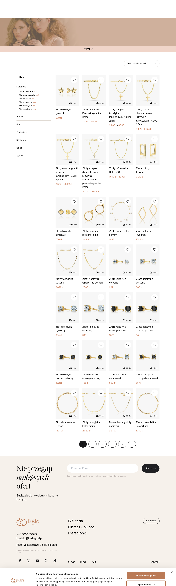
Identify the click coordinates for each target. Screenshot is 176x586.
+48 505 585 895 (26, 534)
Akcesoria (91, 12)
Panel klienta (159, 12)
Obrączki (40, 12)
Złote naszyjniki (27, 106)
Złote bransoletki (28, 92)
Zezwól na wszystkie (146, 560)
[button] (74, 80)
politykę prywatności (118, 476)
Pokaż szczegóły (44, 577)
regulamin (105, 476)
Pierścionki (57, 12)
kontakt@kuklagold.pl (29, 538)
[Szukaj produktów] (132, 11)
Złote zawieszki (27, 109)
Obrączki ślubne (81, 527)
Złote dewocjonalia (29, 95)
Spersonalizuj (146, 570)
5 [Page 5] (122, 444)
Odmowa (146, 578)
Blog (109, 2)
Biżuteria (74, 12)
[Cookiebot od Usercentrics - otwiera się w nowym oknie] (18, 581)
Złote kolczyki (27, 99)
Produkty (88, 37)
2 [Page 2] (92, 444)
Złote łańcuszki (27, 102)
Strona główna (73, 37)
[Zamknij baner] (172, 558)
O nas (101, 2)
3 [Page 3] (102, 444)
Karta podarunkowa (110, 12)
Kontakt (117, 2)
